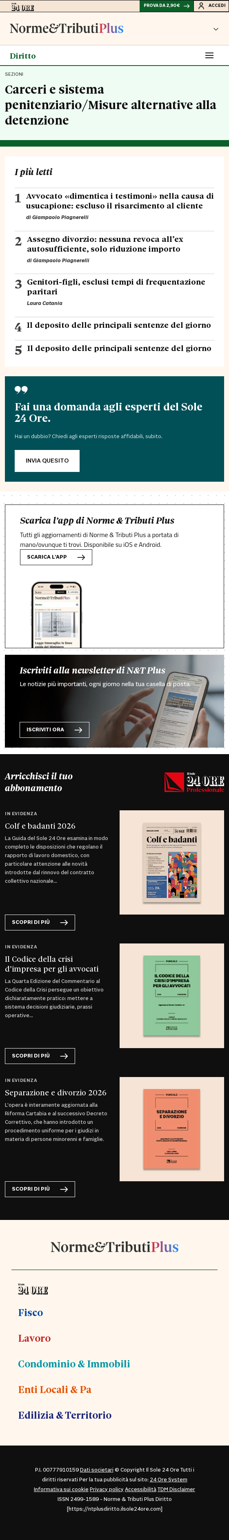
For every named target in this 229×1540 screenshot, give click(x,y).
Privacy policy (107, 1489)
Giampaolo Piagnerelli (60, 217)
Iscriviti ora (54, 730)
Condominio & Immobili (74, 1363)
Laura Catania (44, 303)
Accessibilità (140, 1489)
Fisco (30, 1312)
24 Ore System (168, 1479)
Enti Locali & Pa (54, 1389)
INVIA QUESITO (47, 461)
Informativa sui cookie (61, 1489)
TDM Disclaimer (176, 1489)
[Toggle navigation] (209, 55)
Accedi (211, 6)
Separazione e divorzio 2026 (56, 1092)
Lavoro (34, 1337)
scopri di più (40, 922)
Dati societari (96, 1470)
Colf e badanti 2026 (40, 825)
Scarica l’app (56, 557)
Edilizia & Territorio (64, 1414)
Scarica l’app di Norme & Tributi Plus (97, 520)
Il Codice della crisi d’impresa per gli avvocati (51, 963)
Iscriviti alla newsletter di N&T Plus (92, 670)
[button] (216, 28)
